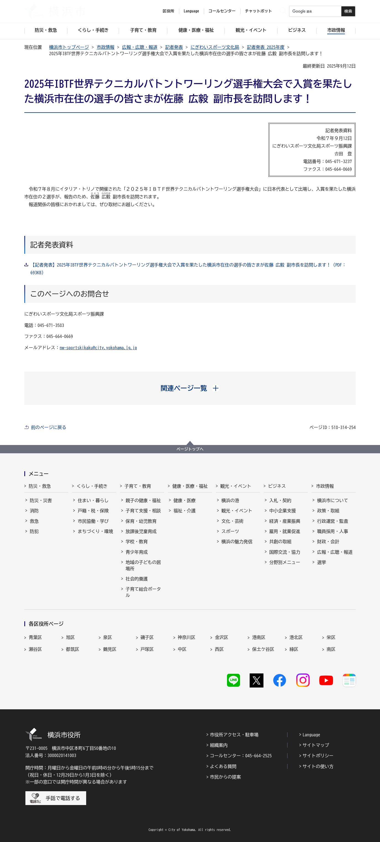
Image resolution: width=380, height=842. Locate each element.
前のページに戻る (48, 427)
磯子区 (147, 637)
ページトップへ (190, 449)
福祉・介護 (184, 510)
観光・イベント (235, 486)
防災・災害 (41, 500)
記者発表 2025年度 (265, 47)
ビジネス (277, 486)
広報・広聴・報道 (139, 47)
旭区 (70, 637)
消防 (34, 510)
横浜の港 (230, 500)
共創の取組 (280, 541)
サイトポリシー (318, 755)
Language (311, 734)
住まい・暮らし (93, 500)
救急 (34, 521)
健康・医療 (184, 500)
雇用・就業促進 (284, 531)
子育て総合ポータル (143, 592)
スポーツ (230, 531)
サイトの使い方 (318, 766)
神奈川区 (187, 637)
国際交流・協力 (284, 552)
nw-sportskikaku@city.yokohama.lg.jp (98, 347)
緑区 (293, 649)
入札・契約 (280, 500)
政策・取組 (328, 510)
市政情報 (105, 47)
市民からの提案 (225, 777)
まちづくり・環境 (95, 531)
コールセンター (222, 11)
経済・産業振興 (284, 521)
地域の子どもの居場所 (143, 565)
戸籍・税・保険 (93, 510)
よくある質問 (223, 766)
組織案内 (219, 745)
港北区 (296, 637)
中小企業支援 (282, 510)
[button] (190, 388)
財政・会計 (328, 541)
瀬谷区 (35, 649)
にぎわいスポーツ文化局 (215, 47)
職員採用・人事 (332, 531)
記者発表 (174, 47)
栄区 (331, 637)
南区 (331, 649)
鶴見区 (110, 649)
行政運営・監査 (332, 521)
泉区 (107, 637)
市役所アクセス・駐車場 (234, 734)
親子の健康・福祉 (143, 500)
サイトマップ (316, 745)
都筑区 (72, 649)
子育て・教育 (138, 486)
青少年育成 (137, 552)
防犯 (34, 531)
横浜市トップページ (69, 47)
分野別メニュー (284, 562)
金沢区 (221, 637)
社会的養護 (137, 579)
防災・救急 (40, 486)
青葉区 (35, 637)
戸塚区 (147, 649)
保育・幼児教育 (141, 521)
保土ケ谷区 (263, 649)
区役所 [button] (168, 11)
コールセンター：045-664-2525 (241, 755)
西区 (219, 649)
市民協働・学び (93, 521)
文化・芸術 (232, 521)
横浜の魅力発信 (236, 541)
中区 (182, 649)
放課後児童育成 (141, 531)
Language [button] (191, 11)
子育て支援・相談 (143, 510)
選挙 (321, 562)
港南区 (258, 637)
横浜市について (332, 500)
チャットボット (258, 11)
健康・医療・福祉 (190, 486)
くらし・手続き (91, 486)
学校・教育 (137, 541)
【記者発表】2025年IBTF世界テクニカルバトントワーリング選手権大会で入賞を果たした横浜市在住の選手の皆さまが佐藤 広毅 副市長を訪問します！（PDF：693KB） (188, 269)
